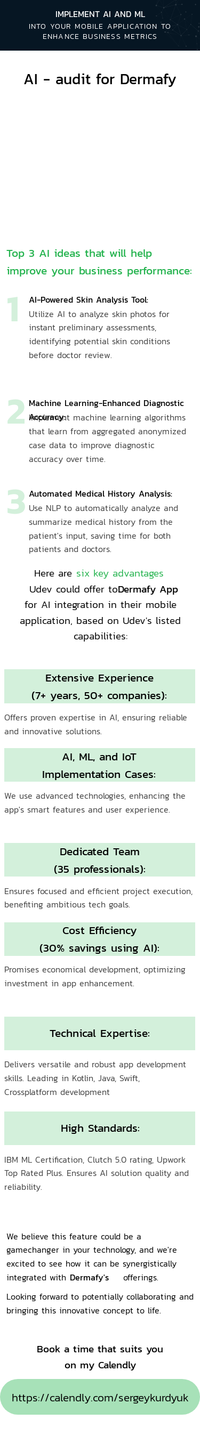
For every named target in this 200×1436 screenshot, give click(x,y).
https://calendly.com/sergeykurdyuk (100, 1397)
